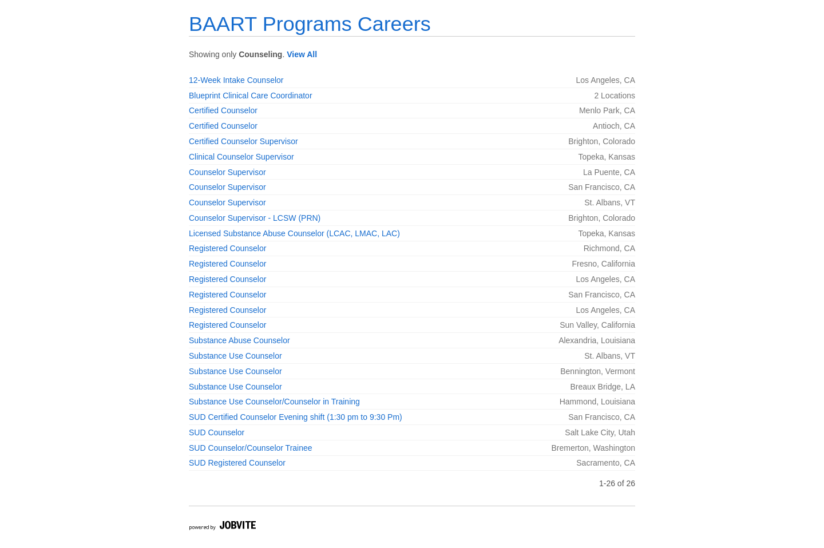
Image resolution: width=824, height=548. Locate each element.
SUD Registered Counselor (237, 462)
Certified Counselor (223, 110)
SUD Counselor (216, 432)
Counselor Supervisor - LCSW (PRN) (254, 218)
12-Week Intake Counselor (236, 80)
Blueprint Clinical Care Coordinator (250, 95)
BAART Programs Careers (310, 23)
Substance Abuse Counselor (239, 340)
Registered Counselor (227, 248)
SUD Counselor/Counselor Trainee (250, 447)
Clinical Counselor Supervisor (241, 156)
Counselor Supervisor (227, 172)
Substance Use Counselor (235, 355)
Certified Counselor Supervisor (243, 141)
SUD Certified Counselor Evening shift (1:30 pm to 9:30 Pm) (295, 417)
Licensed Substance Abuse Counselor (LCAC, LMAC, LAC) (294, 233)
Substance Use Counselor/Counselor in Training (274, 401)
